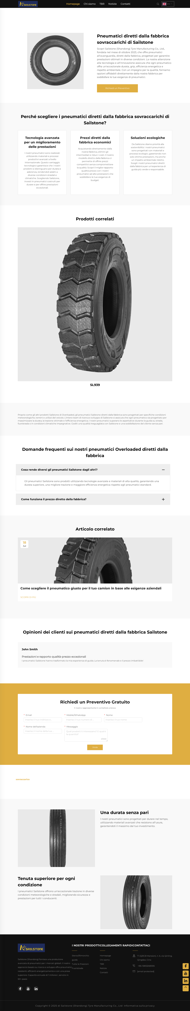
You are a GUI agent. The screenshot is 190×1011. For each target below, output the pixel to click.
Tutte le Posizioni (80, 964)
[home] (28, 3)
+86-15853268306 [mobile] (144, 965)
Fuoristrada (77, 968)
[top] (186, 988)
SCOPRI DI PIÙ (28, 597)
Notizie (112, 3)
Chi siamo (90, 3)
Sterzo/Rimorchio (80, 955)
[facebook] (20, 988)
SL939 (95, 385)
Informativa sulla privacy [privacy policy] (139, 1005)
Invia (95, 747)
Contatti (125, 3)
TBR (101, 3)
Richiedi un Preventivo (117, 88)
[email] (145, 971)
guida (75, 960)
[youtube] (28, 988)
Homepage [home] (73, 3)
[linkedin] (36, 988)
